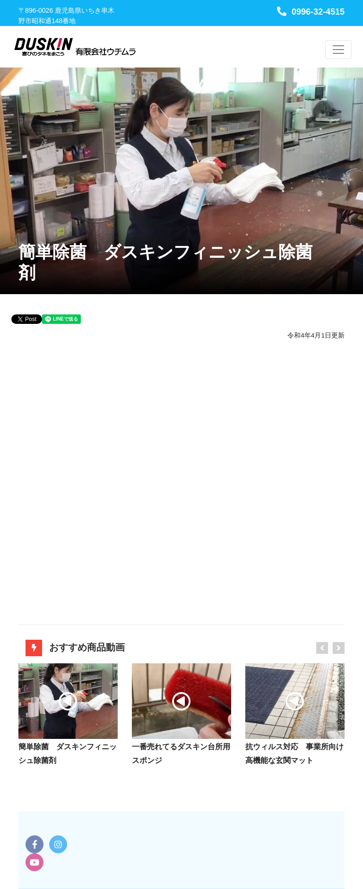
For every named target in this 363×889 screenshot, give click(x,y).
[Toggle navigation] (338, 49)
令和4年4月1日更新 (316, 335)
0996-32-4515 (311, 12)
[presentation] (322, 648)
